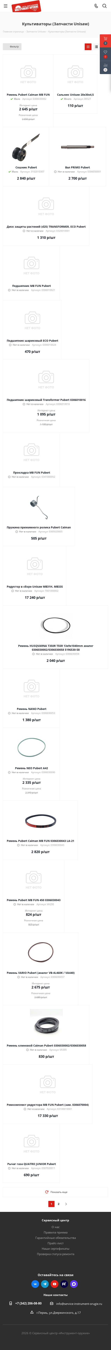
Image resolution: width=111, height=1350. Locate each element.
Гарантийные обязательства (55, 1238)
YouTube (54, 1284)
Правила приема (55, 1232)
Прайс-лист (56, 1243)
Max (74, 1284)
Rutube (64, 1284)
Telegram (45, 1284)
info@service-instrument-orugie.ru (79, 1304)
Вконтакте (35, 1284)
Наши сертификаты (55, 1248)
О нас (56, 1227)
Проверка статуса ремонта (55, 1254)
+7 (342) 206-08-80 (28, 1303)
